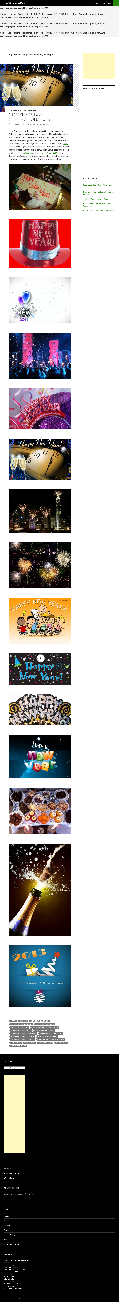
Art (10, 110)
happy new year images (45, 1024)
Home (88, 3)
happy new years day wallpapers (51, 1040)
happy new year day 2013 (39, 1021)
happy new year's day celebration (44, 1027)
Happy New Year (26, 153)
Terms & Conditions (12, 1244)
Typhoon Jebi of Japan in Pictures (97, 199)
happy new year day (19, 1021)
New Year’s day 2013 (48, 153)
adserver (7, 1168)
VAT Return (9, 1178)
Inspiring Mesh (10, 1274)
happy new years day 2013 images (23, 1033)
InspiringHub (9, 1281)
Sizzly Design (9, 1276)
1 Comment (46, 124)
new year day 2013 (46, 1043)
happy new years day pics (47, 1036)
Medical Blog (9, 1265)
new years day (62, 1043)
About (96, 3)
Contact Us (106, 3)
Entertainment (20, 110)
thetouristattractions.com (14, 1269)
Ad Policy (7, 1225)
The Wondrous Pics (14, 3)
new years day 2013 (18, 1046)
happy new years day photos (22, 1036)
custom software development (16, 1260)
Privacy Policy (9, 1235)
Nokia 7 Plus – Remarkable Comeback (98, 211)
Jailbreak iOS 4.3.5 (11, 1173)
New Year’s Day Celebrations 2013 (29, 117)
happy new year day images (21, 1024)
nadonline (33, 124)
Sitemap (7, 1239)
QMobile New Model (15, 1288)
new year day (29, 1043)
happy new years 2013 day (21, 1030)
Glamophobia (9, 1279)
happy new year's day (19, 1027)
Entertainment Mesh (12, 1272)
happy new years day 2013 (44, 1030)
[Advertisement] (99, 66)
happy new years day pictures (23, 1040)
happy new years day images (51, 1033)
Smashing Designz (11, 1267)
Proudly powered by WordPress (15, 1299)
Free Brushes (9, 1286)
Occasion (32, 110)
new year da (16, 1043)
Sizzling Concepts (11, 1283)
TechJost (8, 1262)
